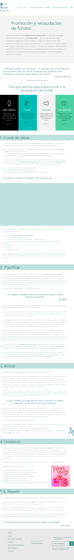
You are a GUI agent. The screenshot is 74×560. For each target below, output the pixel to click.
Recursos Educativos (56, 346)
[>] (71, 543)
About (10, 536)
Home (10, 533)
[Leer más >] (9, 124)
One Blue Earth (37, 541)
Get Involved (12, 548)
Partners (11, 551)
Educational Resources (16, 545)
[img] (4, 11)
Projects (11, 542)
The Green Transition (15, 539)
